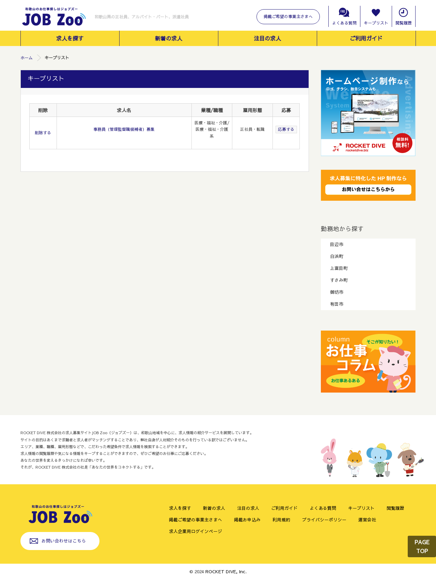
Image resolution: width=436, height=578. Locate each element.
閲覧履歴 (403, 23)
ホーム (26, 57)
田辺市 (336, 244)
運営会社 (367, 519)
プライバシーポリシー (324, 519)
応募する (286, 129)
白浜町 (336, 256)
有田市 (336, 304)
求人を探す (69, 38)
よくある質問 (344, 23)
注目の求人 (267, 38)
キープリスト (376, 23)
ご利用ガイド (366, 38)
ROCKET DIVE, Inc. (226, 571)
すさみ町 (339, 280)
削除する (43, 132)
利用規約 (281, 519)
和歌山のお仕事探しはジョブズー (53, 17)
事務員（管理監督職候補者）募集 (124, 129)
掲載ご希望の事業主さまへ (288, 16)
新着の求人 (168, 38)
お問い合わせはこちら (64, 541)
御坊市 (336, 292)
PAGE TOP (422, 546)
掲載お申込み (247, 519)
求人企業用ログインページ (195, 531)
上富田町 (339, 268)
